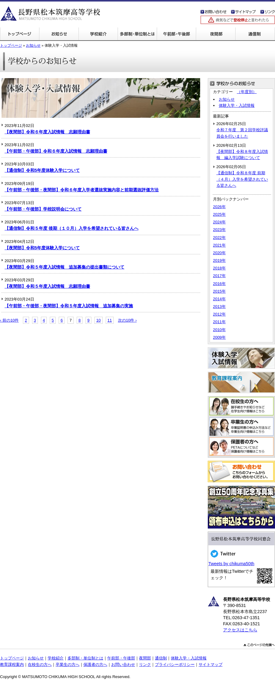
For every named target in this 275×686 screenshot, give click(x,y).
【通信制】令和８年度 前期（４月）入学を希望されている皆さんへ (242, 179)
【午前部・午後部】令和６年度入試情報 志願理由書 (56, 151)
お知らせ (33, 45)
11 (110, 320)
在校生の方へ (40, 664)
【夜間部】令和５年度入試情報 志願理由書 (47, 286)
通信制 (255, 34)
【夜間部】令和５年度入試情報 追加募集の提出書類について (64, 267)
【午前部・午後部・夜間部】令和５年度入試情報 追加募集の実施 (69, 305)
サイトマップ (210, 664)
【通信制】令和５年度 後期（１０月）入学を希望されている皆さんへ (71, 228)
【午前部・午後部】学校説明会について (43, 209)
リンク (145, 664)
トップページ (19, 34)
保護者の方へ (95, 664)
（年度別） (247, 91)
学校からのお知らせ (59, 34)
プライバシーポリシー (175, 664)
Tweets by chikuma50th (231, 563)
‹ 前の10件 (9, 320)
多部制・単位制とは (137, 34)
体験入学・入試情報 (237, 105)
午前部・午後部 (176, 34)
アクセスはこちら (240, 629)
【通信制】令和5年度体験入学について (42, 170)
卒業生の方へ (67, 664)
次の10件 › (127, 320)
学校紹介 (98, 34)
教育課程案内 (12, 664)
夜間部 (215, 34)
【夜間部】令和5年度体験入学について (42, 247)
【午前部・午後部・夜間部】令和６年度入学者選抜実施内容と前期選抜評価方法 (82, 189)
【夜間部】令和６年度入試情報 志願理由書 (47, 131)
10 (98, 320)
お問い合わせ (123, 664)
